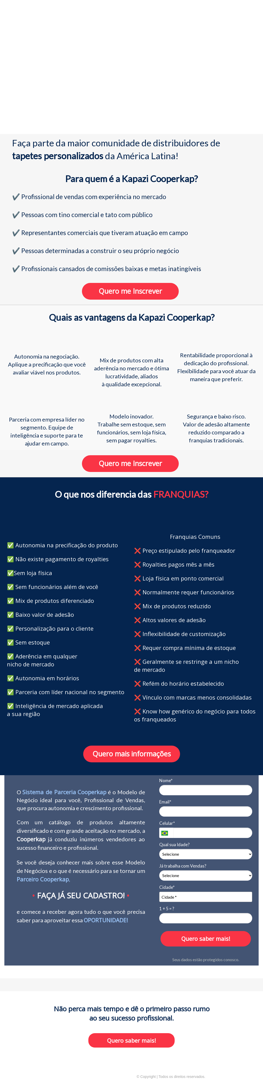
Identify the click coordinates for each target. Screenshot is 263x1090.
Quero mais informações (131, 753)
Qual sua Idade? (174, 844)
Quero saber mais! (205, 938)
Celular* (167, 823)
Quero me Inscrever (130, 291)
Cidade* (167, 887)
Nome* (166, 780)
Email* (165, 802)
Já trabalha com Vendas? (182, 866)
